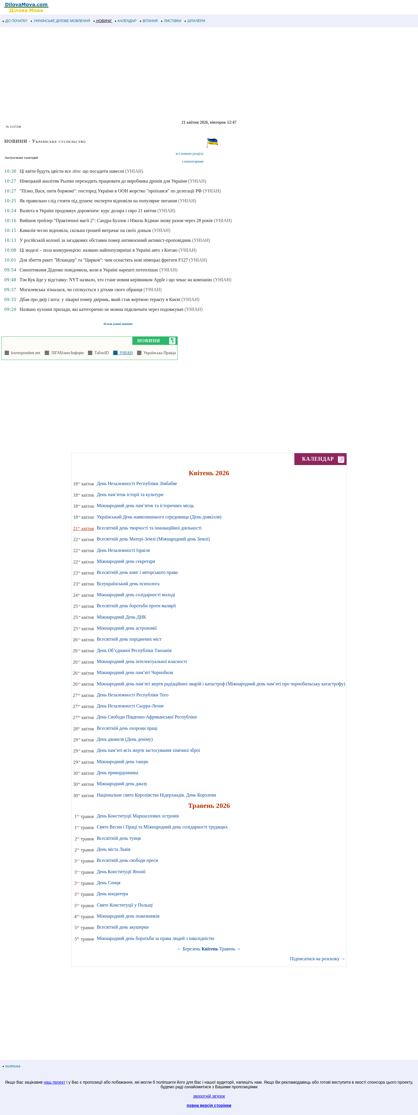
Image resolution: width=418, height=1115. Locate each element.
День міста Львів (113, 849)
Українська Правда (158, 353)
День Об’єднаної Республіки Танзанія (134, 650)
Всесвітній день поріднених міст (129, 639)
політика (11, 1066)
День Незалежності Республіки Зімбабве (137, 483)
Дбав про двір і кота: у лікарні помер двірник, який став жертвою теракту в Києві (99, 299)
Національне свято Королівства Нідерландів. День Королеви (156, 794)
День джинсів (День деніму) (125, 739)
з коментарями (192, 161)
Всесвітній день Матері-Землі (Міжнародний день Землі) (153, 538)
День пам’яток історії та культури (130, 494)
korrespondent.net (24, 353)
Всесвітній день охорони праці (127, 728)
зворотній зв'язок (209, 1096)
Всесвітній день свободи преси (127, 860)
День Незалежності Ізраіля (123, 550)
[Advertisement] (174, 73)
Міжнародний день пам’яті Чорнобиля (135, 672)
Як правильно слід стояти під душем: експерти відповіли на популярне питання (98, 200)
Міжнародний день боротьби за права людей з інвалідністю (155, 938)
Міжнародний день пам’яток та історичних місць (145, 505)
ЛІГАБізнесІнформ (66, 353)
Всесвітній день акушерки (123, 927)
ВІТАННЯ (148, 21)
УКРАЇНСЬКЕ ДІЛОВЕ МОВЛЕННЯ (60, 21)
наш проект (54, 1082)
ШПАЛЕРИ (195, 21)
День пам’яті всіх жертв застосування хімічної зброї (148, 750)
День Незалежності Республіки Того (132, 694)
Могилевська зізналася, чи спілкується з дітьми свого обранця (80, 289)
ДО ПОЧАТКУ (15, 21)
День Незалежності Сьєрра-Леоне (130, 705)
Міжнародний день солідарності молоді (136, 594)
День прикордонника (117, 772)
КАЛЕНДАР (125, 21)
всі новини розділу (190, 154)
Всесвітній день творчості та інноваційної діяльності (149, 527)
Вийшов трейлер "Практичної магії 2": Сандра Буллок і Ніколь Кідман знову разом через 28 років (115, 220)
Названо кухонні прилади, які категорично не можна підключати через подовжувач (101, 309)
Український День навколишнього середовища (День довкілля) (159, 516)
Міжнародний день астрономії (127, 628)
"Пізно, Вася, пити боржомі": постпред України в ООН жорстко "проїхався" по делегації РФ (110, 190)
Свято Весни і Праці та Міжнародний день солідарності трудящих (162, 826)
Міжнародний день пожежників (128, 916)
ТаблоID (100, 353)
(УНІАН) (134, 171)
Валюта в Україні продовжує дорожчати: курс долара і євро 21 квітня (87, 210)
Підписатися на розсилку (317, 958)
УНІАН (125, 353)
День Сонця (108, 882)
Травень (227, 948)
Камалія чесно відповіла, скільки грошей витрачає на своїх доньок (85, 230)
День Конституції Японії (121, 871)
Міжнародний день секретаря (126, 561)
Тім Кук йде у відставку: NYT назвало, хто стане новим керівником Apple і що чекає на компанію (115, 279)
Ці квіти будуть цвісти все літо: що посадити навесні (71, 171)
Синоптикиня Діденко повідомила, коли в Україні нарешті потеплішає (88, 269)
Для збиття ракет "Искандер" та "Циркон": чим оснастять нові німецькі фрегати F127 (103, 259)
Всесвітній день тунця (119, 838)
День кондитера (112, 893)
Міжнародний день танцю (122, 761)
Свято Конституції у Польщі (125, 905)
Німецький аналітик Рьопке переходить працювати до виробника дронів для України (103, 181)
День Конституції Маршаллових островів (138, 815)
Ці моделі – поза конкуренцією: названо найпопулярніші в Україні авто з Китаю (98, 250)
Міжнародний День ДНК (121, 617)
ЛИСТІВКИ (171, 21)
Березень (192, 948)
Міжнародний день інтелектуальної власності (142, 661)
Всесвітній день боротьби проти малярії (136, 605)
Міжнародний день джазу (122, 783)
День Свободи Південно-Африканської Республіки (147, 716)
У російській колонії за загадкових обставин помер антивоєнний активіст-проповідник (105, 240)
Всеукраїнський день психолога (128, 583)
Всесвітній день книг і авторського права (137, 572)
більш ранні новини (118, 323)
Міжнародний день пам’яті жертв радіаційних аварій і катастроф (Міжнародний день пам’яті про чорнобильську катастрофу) (221, 683)
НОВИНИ (102, 21)
